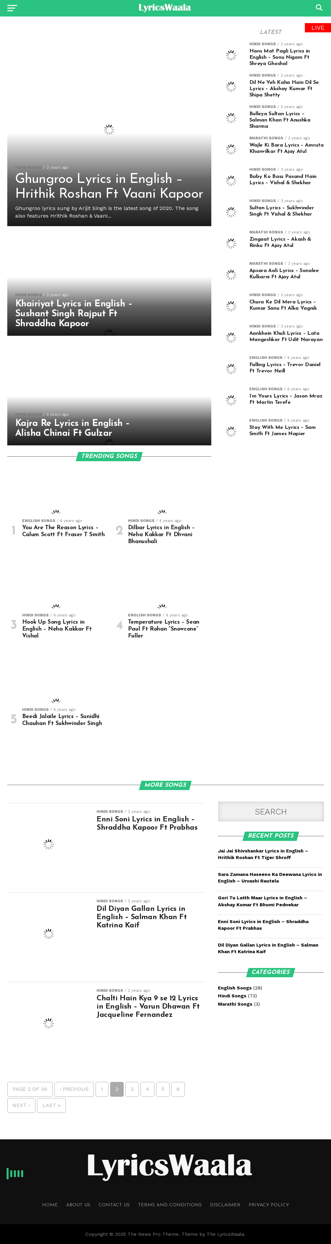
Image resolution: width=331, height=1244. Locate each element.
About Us (78, 1205)
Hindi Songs (232, 995)
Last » (51, 1105)
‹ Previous (74, 1089)
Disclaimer (225, 1205)
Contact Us (114, 1205)
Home (50, 1205)
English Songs (235, 987)
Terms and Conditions (170, 1205)
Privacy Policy (269, 1205)
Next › (21, 1105)
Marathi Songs (235, 1004)
